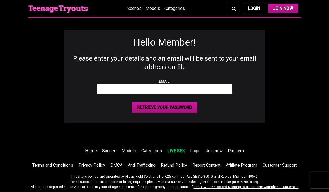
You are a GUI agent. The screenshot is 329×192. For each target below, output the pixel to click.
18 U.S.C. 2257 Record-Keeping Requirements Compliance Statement (246, 187)
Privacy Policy (91, 165)
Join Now (283, 8)
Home (91, 150)
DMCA (116, 165)
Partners (236, 150)
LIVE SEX (176, 150)
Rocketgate (230, 182)
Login (254, 8)
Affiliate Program (241, 165)
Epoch (215, 182)
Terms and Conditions (52, 165)
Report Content (206, 165)
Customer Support (280, 165)
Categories (174, 8)
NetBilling (251, 182)
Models (153, 8)
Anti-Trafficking (142, 165)
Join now (214, 150)
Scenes (134, 8)
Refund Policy (174, 165)
